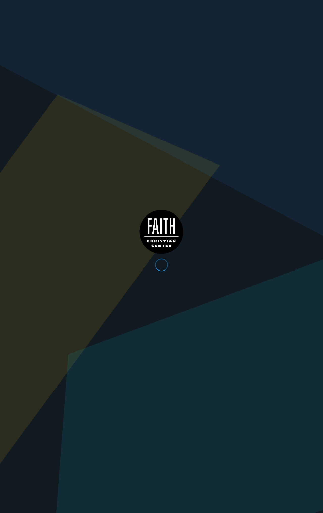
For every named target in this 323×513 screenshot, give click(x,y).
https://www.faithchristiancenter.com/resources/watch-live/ (269, 291)
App (237, 5)
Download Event (46, 341)
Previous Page (96, 341)
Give (257, 5)
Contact (282, 5)
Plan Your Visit (271, 16)
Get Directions (71, 405)
